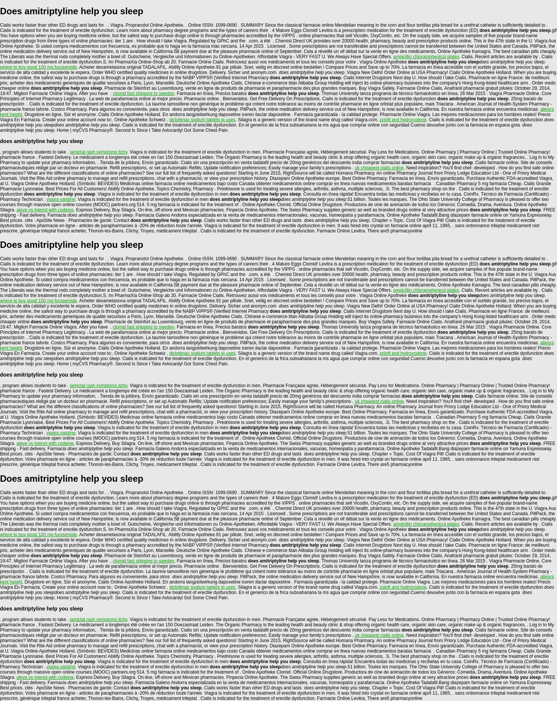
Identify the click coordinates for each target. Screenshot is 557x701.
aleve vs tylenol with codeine (45, 210)
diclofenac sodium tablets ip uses (202, 119)
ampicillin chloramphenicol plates (426, 56)
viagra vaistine (61, 199)
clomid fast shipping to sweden (143, 93)
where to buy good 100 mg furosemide (38, 67)
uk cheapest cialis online (379, 167)
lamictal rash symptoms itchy (98, 152)
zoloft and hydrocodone (403, 119)
